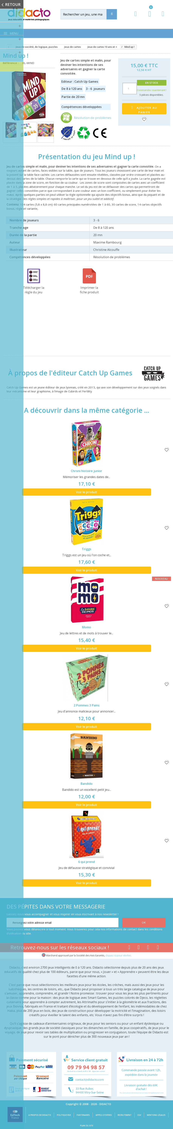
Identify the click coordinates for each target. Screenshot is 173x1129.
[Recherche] (112, 14)
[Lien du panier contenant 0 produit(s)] (148, 17)
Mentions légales (156, 1115)
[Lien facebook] (129, 948)
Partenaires (83, 1115)
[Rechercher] (87, 14)
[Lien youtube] (139, 948)
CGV (139, 1115)
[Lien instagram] (148, 948)
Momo (86, 627)
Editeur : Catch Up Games (79, 81)
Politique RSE (64, 1115)
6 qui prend (86, 862)
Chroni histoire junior (86, 471)
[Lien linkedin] (158, 948)
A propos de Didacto (40, 1115)
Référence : (11, 63)
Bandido (87, 784)
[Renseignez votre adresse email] (62, 922)
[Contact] (163, 17)
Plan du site (86, 1125)
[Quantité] (130, 88)
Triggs (86, 549)
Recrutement (124, 1115)
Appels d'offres (104, 1115)
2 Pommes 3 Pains (87, 705)
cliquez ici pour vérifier (118, 955)
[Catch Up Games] (149, 372)
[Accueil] (8, 47)
